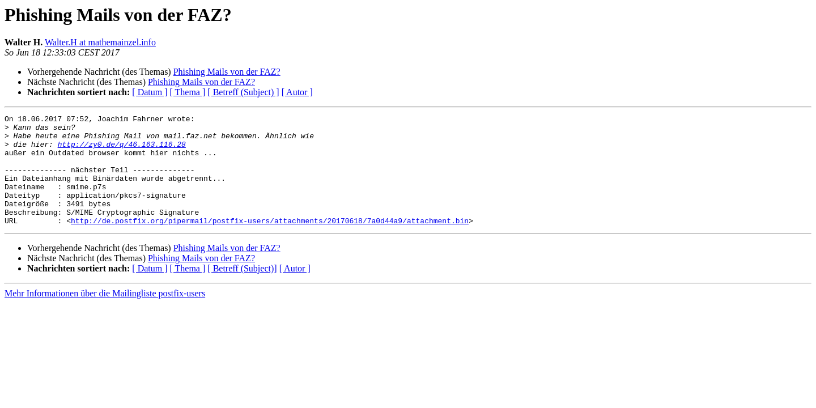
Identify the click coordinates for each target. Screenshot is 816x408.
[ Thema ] (188, 92)
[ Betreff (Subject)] (242, 290)
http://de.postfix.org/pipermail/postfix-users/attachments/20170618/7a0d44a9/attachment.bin (270, 242)
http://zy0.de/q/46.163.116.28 (122, 151)
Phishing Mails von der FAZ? (226, 71)
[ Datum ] (149, 92)
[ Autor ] (297, 92)
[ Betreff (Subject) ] (243, 92)
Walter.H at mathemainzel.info (100, 42)
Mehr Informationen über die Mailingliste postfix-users (105, 315)
